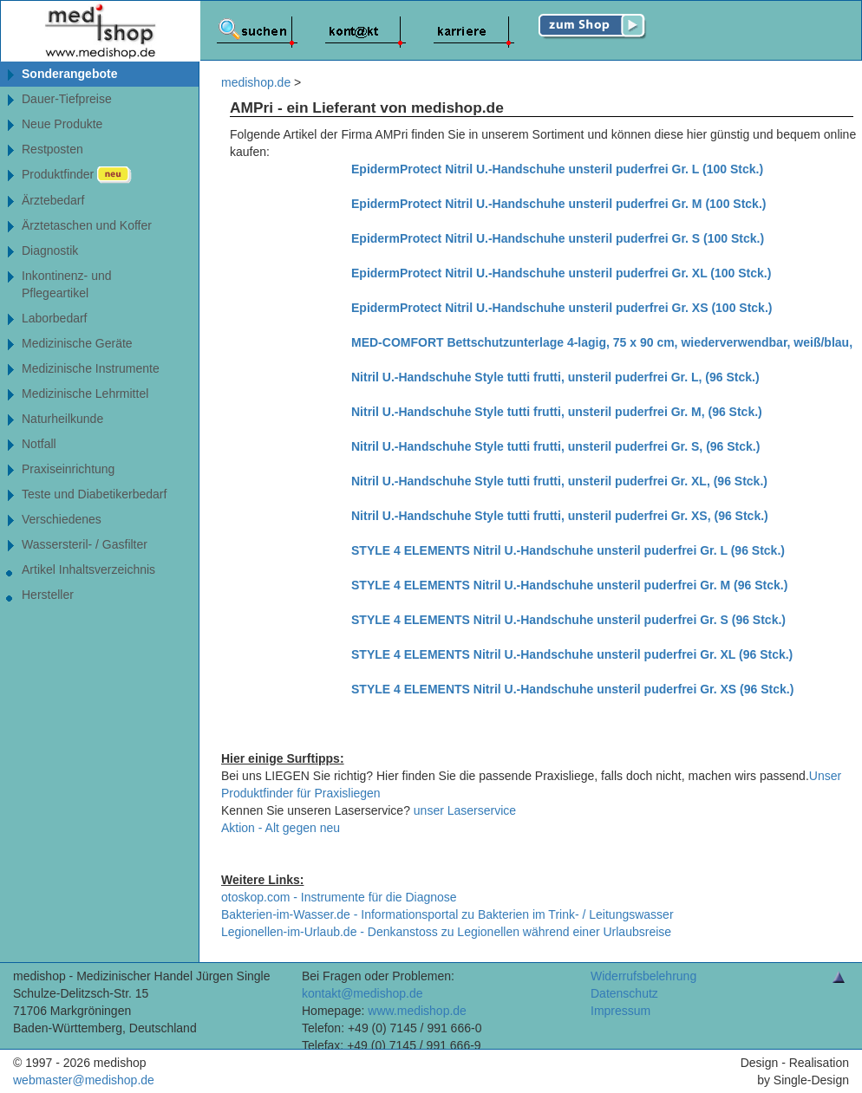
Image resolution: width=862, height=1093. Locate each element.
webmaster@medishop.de (83, 1080)
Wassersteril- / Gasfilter (84, 544)
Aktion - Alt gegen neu (280, 828)
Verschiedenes (61, 519)
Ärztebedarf (53, 200)
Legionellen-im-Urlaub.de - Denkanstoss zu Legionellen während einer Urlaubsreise (446, 932)
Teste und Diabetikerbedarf (94, 494)
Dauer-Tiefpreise (67, 99)
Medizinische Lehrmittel (85, 393)
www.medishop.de (417, 1011)
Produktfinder (77, 175)
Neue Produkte (62, 124)
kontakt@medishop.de (362, 993)
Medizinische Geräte (77, 343)
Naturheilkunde (62, 419)
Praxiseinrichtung (68, 469)
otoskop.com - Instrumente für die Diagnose (339, 897)
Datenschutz (624, 993)
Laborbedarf (55, 318)
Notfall (39, 444)
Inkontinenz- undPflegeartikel (67, 284)
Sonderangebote (69, 74)
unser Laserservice (465, 810)
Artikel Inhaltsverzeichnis (88, 569)
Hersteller (48, 595)
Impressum (620, 1011)
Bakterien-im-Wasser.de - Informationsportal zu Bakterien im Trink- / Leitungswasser (447, 914)
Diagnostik (50, 250)
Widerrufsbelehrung (643, 976)
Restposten (52, 149)
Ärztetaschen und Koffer (87, 225)
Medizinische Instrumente (91, 368)
